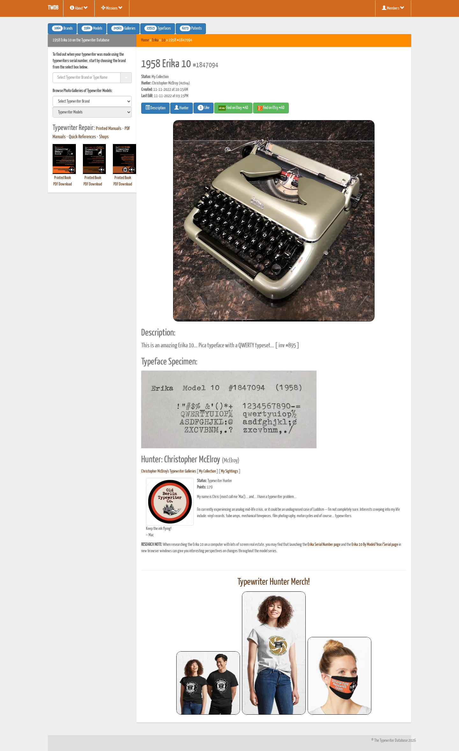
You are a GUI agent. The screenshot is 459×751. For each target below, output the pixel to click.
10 (163, 40)
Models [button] (92, 28)
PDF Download (62, 184)
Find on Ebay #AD (233, 108)
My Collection (207, 471)
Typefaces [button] (157, 28)
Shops (104, 137)
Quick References (82, 137)
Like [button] (203, 108)
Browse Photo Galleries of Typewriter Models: (83, 91)
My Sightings (229, 471)
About (79, 8)
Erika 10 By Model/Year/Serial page (375, 545)
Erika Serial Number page (324, 545)
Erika (155, 40)
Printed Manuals (108, 128)
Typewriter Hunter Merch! (273, 582)
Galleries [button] (123, 28)
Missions (112, 8)
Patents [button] (191, 28)
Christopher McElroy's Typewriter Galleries (168, 471)
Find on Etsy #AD (271, 108)
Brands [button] (62, 28)
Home (145, 40)
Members (393, 8)
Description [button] (155, 107)
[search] (92, 101)
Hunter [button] (181, 107)
